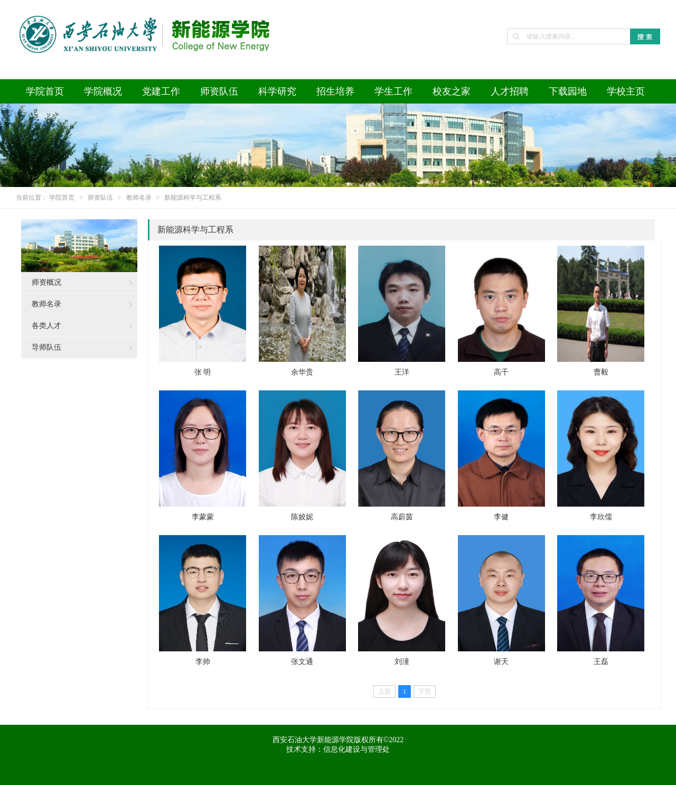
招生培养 (335, 91)
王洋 (402, 372)
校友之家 (452, 91)
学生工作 (393, 91)
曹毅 (601, 372)
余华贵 (302, 372)
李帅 (202, 662)
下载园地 (568, 91)
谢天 (501, 662)
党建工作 (161, 91)
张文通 (302, 662)
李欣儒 (601, 517)
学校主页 (626, 91)
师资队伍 (219, 91)
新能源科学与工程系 (192, 197)
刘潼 (402, 662)
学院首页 (45, 91)
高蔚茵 (402, 517)
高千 (501, 372)
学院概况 (103, 91)
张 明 (202, 372)
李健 (501, 517)
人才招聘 (510, 91)
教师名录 (139, 197)
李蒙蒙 (203, 517)
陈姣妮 (302, 517)
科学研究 (277, 91)
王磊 (601, 662)
